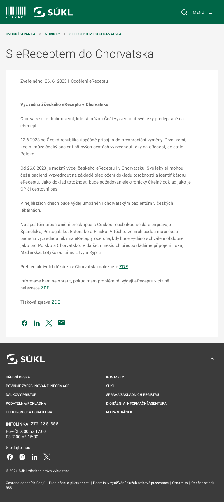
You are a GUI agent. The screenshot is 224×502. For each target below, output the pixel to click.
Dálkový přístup (21, 395)
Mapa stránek (119, 412)
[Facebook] (10, 456)
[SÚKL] (16, 12)
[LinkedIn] (34, 456)
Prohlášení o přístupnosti (70, 483)
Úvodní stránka (20, 34)
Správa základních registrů (132, 395)
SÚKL (110, 386)
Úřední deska (18, 377)
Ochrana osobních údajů (26, 483)
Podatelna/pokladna (26, 403)
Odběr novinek (203, 483)
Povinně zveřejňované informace (37, 386)
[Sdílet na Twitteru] (49, 322)
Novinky (52, 34)
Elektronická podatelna (29, 412)
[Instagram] (22, 456)
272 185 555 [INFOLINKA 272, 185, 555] (45, 424)
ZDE (123, 266)
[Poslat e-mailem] (61, 322)
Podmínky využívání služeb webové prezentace (131, 483)
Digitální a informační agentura (136, 403)
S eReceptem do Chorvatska (95, 34)
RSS (9, 488)
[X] (47, 456)
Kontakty (115, 377)
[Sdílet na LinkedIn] (37, 322)
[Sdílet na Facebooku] (24, 322)
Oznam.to (180, 483)
